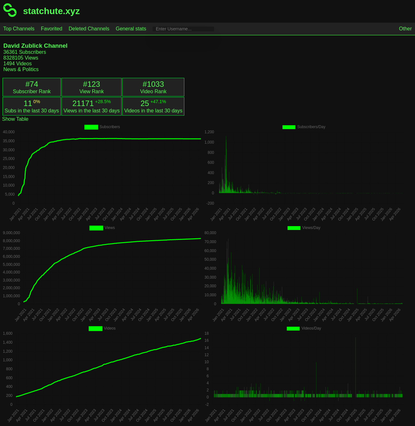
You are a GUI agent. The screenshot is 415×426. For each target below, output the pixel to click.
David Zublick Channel (35, 45)
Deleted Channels (89, 28)
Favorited (51, 28)
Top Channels (19, 28)
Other (405, 28)
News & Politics (20, 69)
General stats (131, 28)
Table (21, 119)
